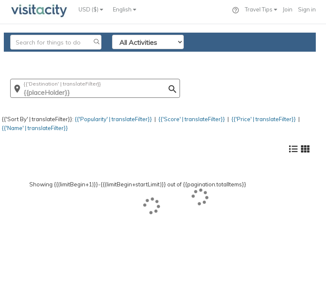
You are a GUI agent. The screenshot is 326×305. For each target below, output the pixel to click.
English (124, 9)
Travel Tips (261, 9)
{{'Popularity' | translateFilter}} (113, 119)
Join (287, 9)
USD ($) (91, 9)
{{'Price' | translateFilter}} (263, 119)
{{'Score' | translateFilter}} (191, 119)
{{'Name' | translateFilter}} (35, 128)
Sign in (307, 9)
